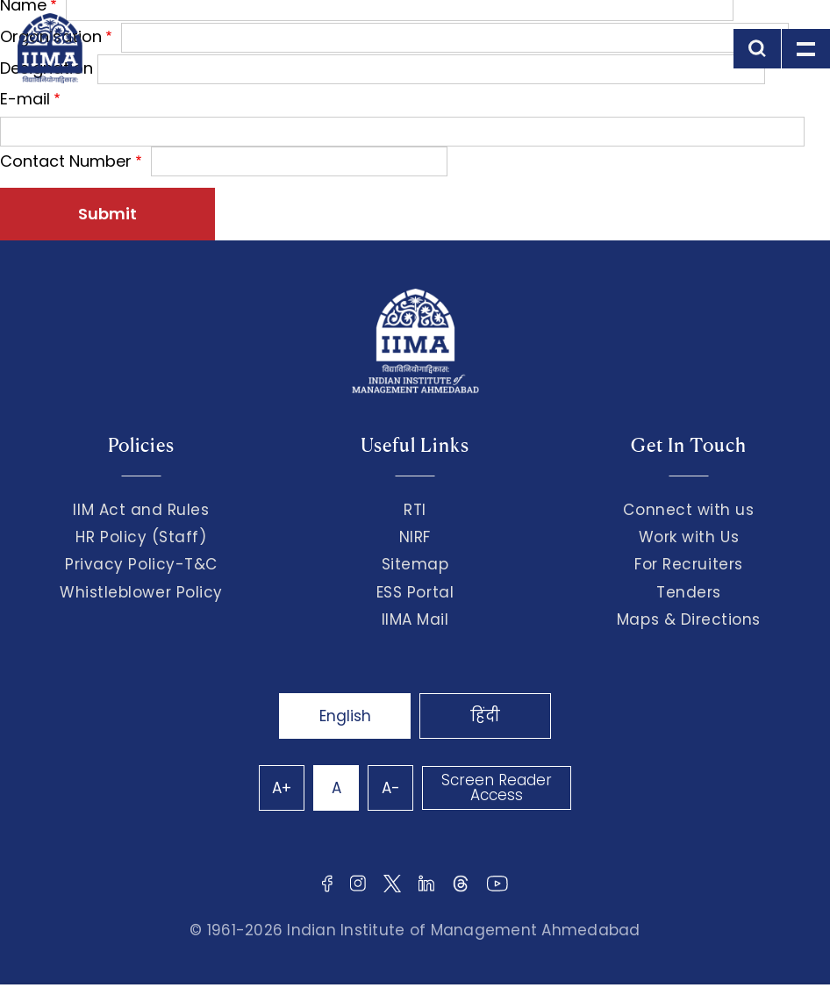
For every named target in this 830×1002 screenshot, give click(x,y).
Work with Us (689, 537)
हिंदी (485, 715)
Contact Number (66, 161)
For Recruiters (688, 564)
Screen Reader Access (496, 787)
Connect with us (688, 509)
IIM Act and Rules (141, 509)
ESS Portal (415, 592)
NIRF (415, 537)
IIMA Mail (415, 619)
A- (391, 787)
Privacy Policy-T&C (141, 564)
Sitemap (415, 564)
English (345, 715)
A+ (281, 787)
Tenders (688, 592)
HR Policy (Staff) (140, 537)
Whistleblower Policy (141, 592)
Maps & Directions (689, 619)
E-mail (25, 99)
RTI (415, 509)
